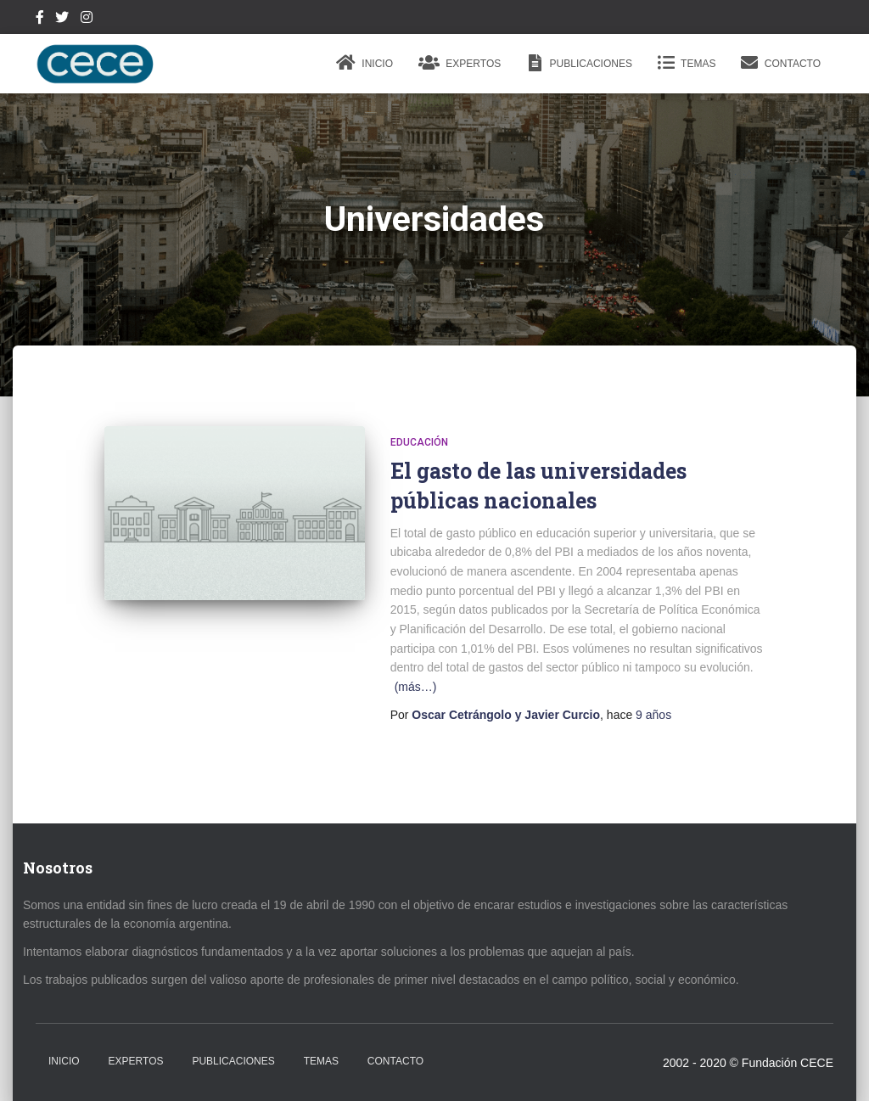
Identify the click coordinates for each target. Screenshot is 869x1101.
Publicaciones (579, 62)
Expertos (459, 62)
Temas (686, 62)
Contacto (781, 62)
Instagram (87, 19)
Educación (419, 442)
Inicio (364, 62)
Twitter (62, 19)
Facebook (40, 19)
